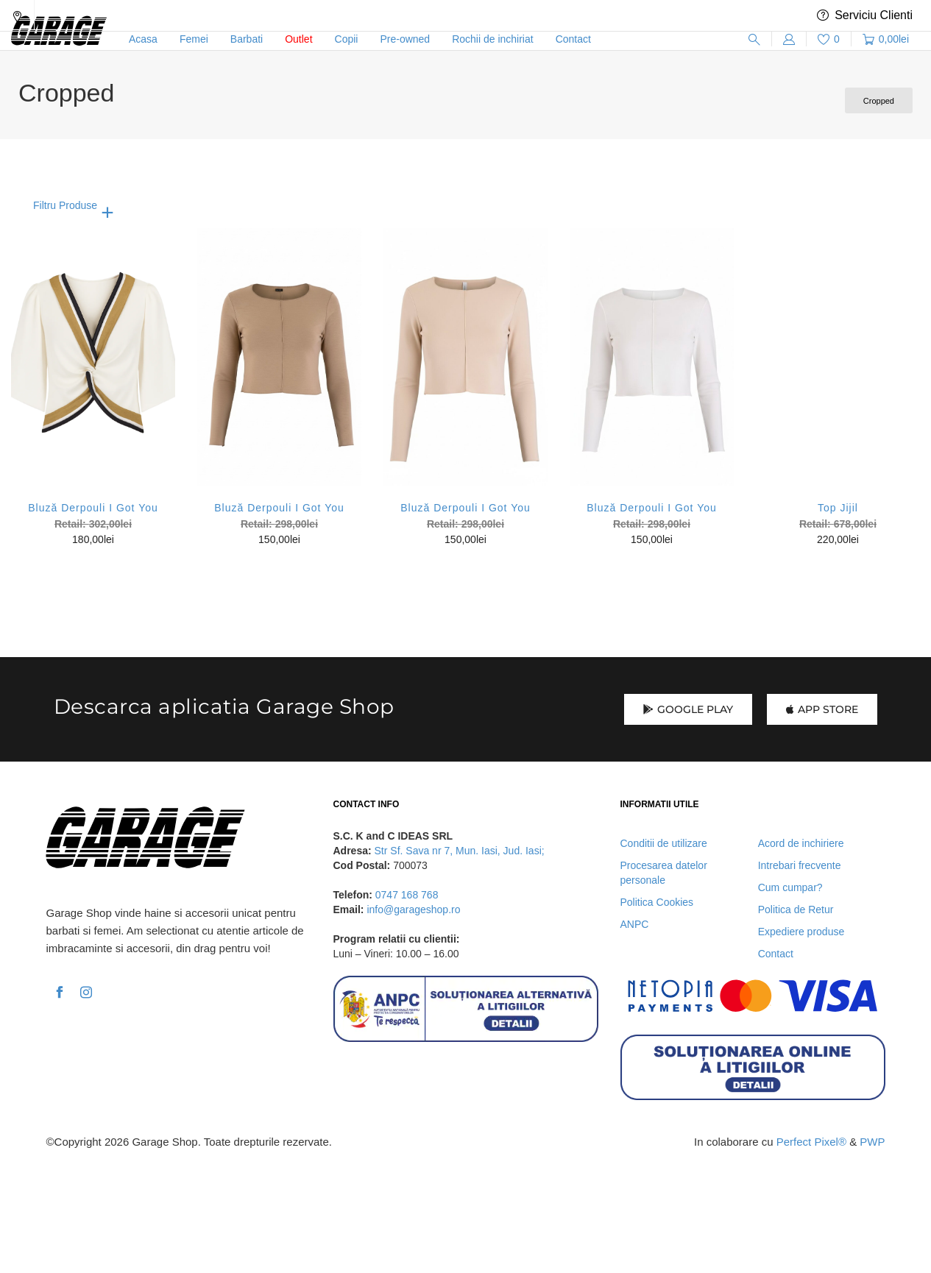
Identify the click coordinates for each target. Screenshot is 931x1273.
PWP (872, 1141)
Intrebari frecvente (799, 865)
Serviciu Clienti (865, 15)
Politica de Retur (796, 909)
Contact (775, 954)
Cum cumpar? (790, 887)
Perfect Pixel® (811, 1141)
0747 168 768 (407, 895)
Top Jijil (838, 508)
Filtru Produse (65, 205)
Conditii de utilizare (663, 843)
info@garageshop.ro (413, 909)
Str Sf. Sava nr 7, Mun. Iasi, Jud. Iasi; (460, 851)
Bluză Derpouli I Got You (93, 508)
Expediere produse (801, 931)
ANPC (634, 924)
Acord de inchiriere (801, 843)
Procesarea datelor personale (663, 872)
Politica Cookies (657, 902)
